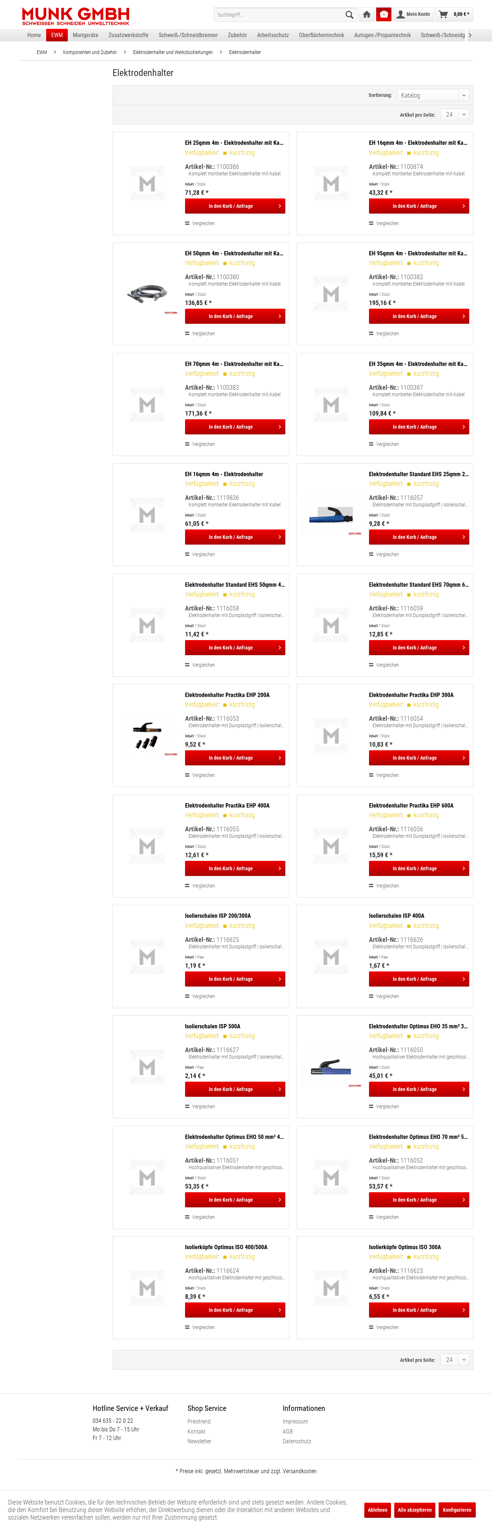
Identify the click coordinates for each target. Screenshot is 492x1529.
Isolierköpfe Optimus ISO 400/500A (226, 1247)
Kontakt (197, 1431)
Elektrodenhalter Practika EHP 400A (227, 805)
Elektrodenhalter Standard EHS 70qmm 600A (419, 584)
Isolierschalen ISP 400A (397, 915)
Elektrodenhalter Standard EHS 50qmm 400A (235, 584)
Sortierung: (380, 95)
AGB (288, 1431)
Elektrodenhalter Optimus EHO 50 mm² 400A (235, 1137)
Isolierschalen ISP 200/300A (218, 915)
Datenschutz (297, 1441)
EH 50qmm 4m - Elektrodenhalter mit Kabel (235, 253)
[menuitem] (285, 15)
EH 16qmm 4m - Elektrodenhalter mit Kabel (419, 142)
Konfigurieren (457, 1510)
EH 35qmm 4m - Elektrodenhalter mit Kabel (419, 364)
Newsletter (199, 1441)
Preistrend (199, 1421)
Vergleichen (200, 223)
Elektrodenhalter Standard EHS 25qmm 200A (419, 474)
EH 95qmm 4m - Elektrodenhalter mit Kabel (419, 253)
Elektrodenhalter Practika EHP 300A (411, 695)
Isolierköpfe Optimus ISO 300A (405, 1247)
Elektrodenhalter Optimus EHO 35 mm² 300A (419, 1026)
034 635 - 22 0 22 (113, 1420)
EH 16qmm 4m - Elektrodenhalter (224, 474)
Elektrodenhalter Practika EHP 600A (411, 805)
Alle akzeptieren (415, 1510)
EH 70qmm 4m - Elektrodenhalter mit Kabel (235, 364)
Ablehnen (377, 1510)
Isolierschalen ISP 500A (213, 1026)
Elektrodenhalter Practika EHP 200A (227, 695)
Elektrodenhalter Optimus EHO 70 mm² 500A (419, 1137)
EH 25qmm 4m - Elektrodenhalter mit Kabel (235, 142)
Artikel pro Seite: (417, 115)
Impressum (295, 1421)
